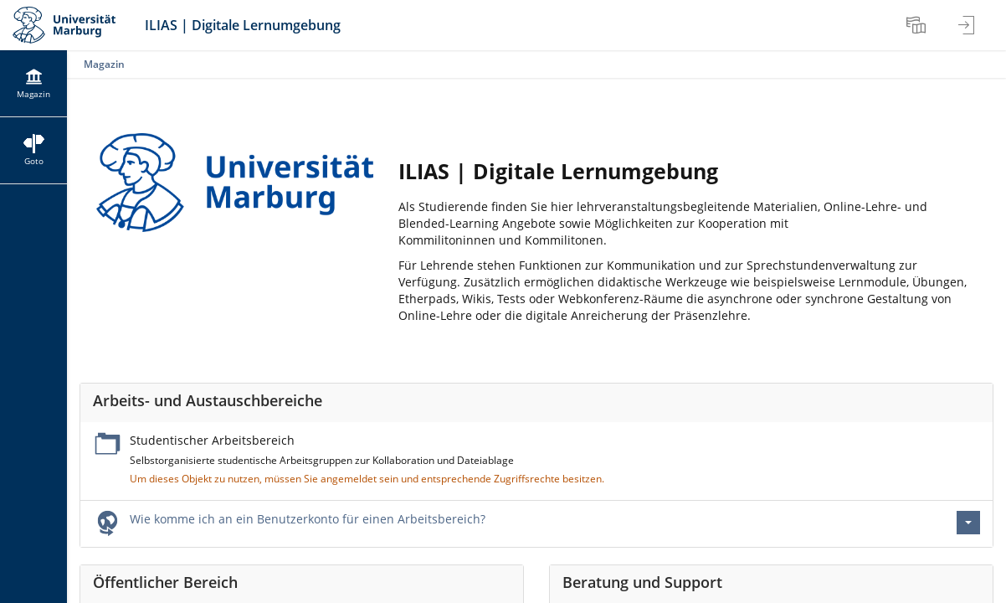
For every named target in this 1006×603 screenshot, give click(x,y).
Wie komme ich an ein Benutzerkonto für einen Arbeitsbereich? (307, 519)
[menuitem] (918, 25)
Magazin (104, 64)
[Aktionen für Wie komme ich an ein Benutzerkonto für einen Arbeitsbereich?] (968, 522)
